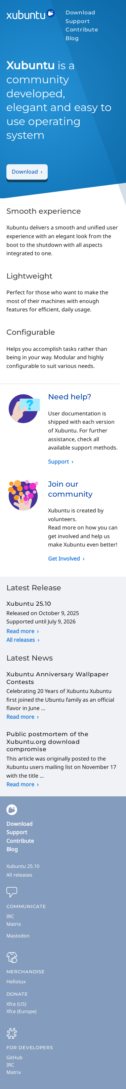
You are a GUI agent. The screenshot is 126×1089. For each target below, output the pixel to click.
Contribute (82, 29)
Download (80, 12)
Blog (72, 38)
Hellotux (16, 981)
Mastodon (18, 935)
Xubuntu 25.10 (22, 866)
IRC (10, 916)
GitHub (14, 1057)
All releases (20, 640)
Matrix (13, 924)
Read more (20, 631)
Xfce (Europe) (21, 1011)
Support (78, 21)
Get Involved (64, 558)
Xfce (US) (16, 1004)
